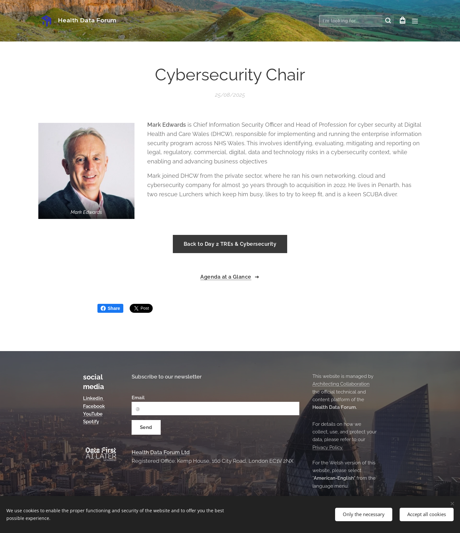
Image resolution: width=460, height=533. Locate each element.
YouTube (93, 414)
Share (110, 308)
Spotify (91, 422)
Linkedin (93, 399)
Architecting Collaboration (341, 384)
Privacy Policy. (327, 447)
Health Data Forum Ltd (161, 452)
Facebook (94, 406)
